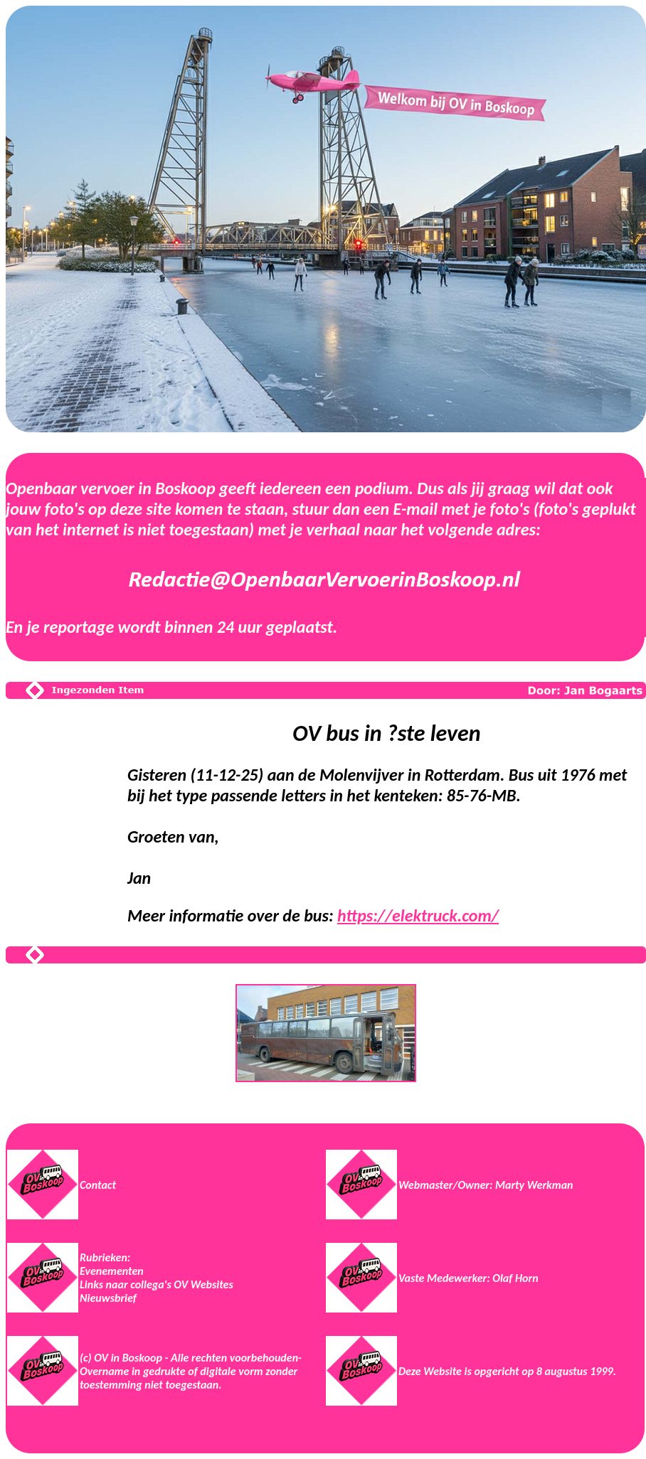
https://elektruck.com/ (418, 915)
